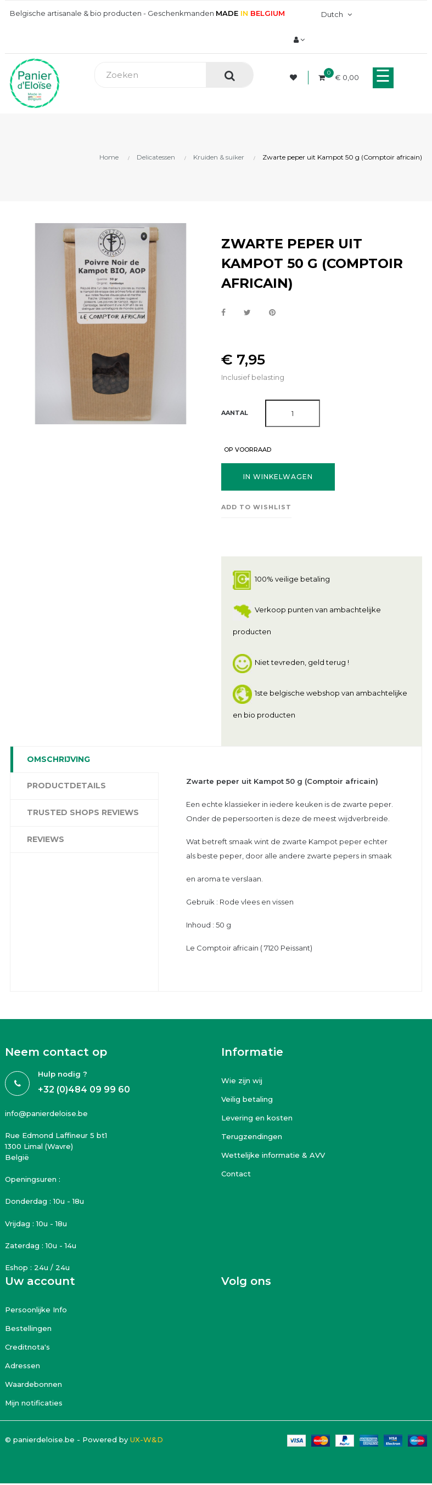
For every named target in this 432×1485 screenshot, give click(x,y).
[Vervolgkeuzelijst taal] (335, 14)
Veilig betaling (247, 1099)
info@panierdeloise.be (46, 1113)
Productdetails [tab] (66, 785)
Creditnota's (27, 1346)
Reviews (45, 839)
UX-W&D (146, 1439)
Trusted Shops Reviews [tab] (83, 812)
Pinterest (272, 313)
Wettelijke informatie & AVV (273, 1155)
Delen (223, 313)
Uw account (40, 1281)
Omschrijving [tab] (58, 759)
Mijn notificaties (34, 1402)
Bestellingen (28, 1328)
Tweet (247, 313)
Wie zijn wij (241, 1080)
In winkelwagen (278, 477)
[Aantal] (292, 413)
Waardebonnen (33, 1384)
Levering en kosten (257, 1117)
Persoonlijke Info (36, 1309)
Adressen (22, 1365)
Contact (236, 1173)
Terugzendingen (251, 1136)
